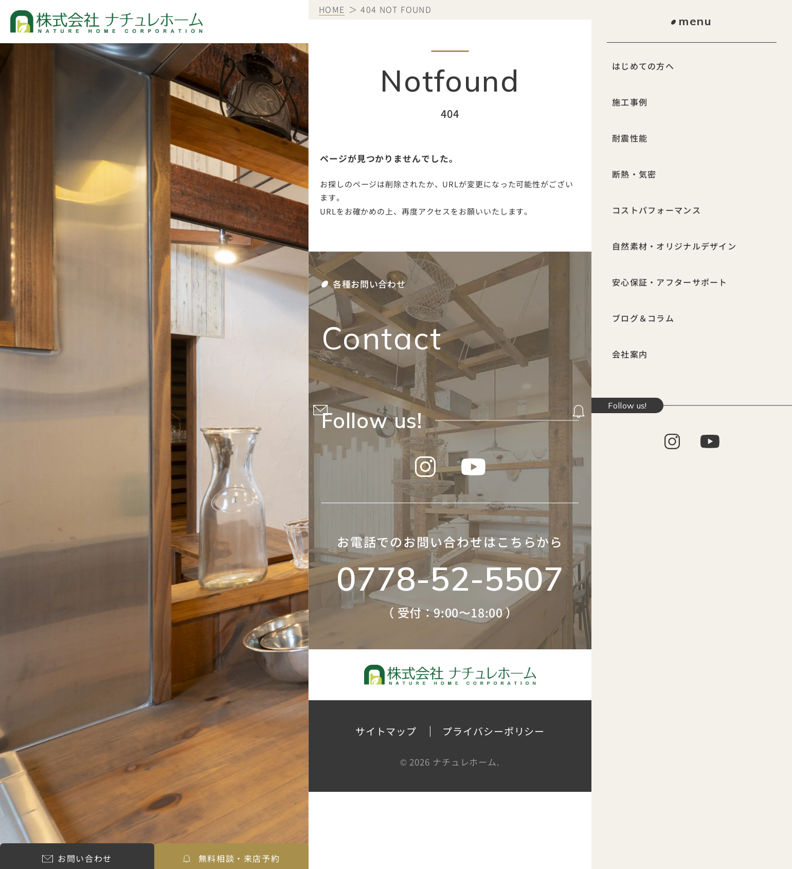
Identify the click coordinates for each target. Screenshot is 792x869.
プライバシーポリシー (493, 808)
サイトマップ (386, 808)
